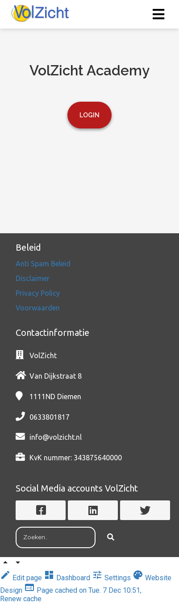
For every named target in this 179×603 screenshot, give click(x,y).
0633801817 (49, 417)
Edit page (22, 578)
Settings (112, 578)
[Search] (110, 537)
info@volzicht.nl (55, 437)
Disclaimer (33, 278)
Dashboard (68, 578)
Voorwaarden (38, 308)
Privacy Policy (39, 293)
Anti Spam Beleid (44, 264)
